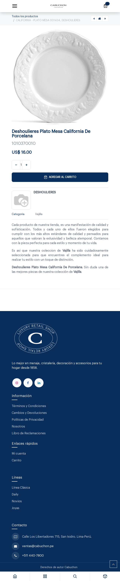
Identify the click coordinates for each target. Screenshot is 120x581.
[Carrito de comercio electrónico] (105, 6)
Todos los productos (25, 16)
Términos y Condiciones (29, 406)
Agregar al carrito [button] (60, 177)
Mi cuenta (19, 453)
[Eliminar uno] (16, 164)
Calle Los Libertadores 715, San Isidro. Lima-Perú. (57, 536)
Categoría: (18, 214)
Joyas (15, 508)
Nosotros (18, 426)
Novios (17, 501)
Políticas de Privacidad (28, 419)
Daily (15, 494)
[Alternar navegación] (14, 6)
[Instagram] (16, 382)
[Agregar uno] (26, 164)
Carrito (16, 460)
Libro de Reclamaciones (29, 433)
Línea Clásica (21, 487)
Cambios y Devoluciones (29, 412)
